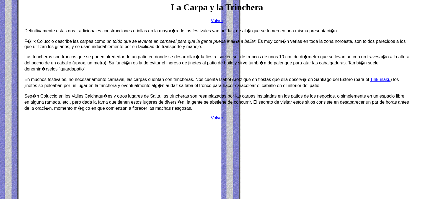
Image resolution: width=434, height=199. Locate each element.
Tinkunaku (380, 79)
